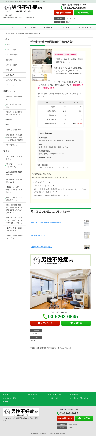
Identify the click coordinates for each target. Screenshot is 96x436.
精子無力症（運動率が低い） (14, 106)
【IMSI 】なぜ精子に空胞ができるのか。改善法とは (14, 189)
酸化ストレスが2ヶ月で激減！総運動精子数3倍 (46, 222)
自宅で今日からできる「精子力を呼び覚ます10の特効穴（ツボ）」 (14, 220)
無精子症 (9, 119)
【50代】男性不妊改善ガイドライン (14, 229)
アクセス (66, 27)
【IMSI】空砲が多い (13, 130)
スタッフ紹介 (11, 50)
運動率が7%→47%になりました (41, 247)
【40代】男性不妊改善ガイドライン (14, 237)
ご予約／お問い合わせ (84, 27)
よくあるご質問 (12, 65)
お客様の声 (48, 27)
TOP (12, 27)
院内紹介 (9, 60)
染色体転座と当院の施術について (14, 181)
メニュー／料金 (30, 27)
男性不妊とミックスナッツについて (14, 165)
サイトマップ (11, 85)
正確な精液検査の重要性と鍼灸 (14, 173)
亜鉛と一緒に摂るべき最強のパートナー (14, 199)
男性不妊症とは (12, 145)
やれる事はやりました (38, 235)
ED (7, 125)
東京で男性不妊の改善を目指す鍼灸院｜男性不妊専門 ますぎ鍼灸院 (14, 137)
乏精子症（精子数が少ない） (14, 98)
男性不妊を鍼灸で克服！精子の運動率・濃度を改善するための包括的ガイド (14, 209)
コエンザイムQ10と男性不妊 (14, 158)
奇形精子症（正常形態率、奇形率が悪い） (14, 113)
